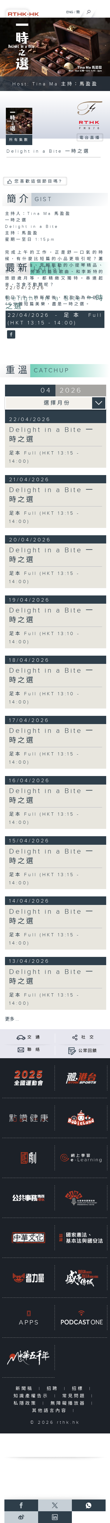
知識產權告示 (32, 1396)
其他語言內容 (51, 1410)
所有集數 (19, 140)
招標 (79, 1388)
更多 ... (12, 1019)
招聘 (54, 1388)
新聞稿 (26, 1388)
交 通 (33, 1037)
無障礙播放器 (69, 1403)
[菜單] (102, 10)
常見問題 (75, 1396)
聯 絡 (33, 1049)
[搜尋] (89, 10)
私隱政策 (26, 1403)
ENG (69, 12)
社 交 (87, 1037)
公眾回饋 (87, 1051)
